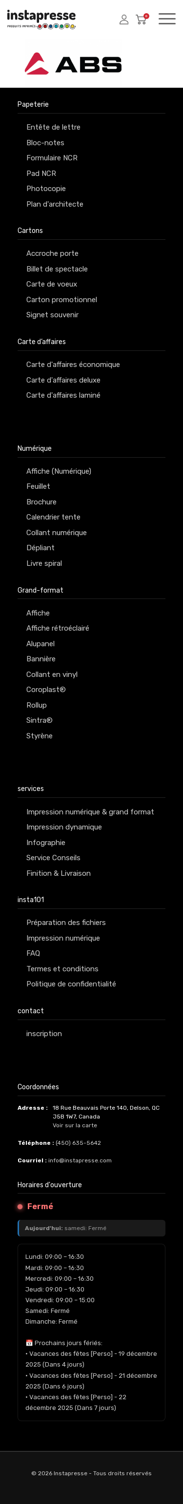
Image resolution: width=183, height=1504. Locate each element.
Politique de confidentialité (71, 984)
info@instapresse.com (80, 1160)
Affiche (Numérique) (58, 471)
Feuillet (38, 486)
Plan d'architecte (54, 204)
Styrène (39, 736)
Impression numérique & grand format (90, 812)
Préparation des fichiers (66, 922)
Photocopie (46, 188)
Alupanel (40, 643)
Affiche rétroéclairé (57, 628)
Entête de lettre (53, 127)
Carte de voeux (51, 284)
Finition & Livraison (58, 873)
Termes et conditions (62, 968)
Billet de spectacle (57, 269)
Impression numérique (63, 938)
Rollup (36, 705)
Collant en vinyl (52, 674)
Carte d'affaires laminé (63, 395)
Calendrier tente (53, 517)
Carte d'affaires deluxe (63, 380)
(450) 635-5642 (78, 1142)
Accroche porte (52, 253)
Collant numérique (56, 532)
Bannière (41, 659)
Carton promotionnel (61, 299)
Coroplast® (46, 689)
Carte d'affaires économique (73, 364)
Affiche (38, 613)
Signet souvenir (52, 314)
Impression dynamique (64, 827)
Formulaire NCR (52, 158)
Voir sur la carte (75, 1125)
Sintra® (39, 720)
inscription (44, 1033)
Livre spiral (44, 563)
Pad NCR (41, 173)
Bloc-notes (45, 142)
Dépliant (40, 547)
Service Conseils (53, 857)
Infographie (45, 842)
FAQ (33, 953)
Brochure (41, 502)
